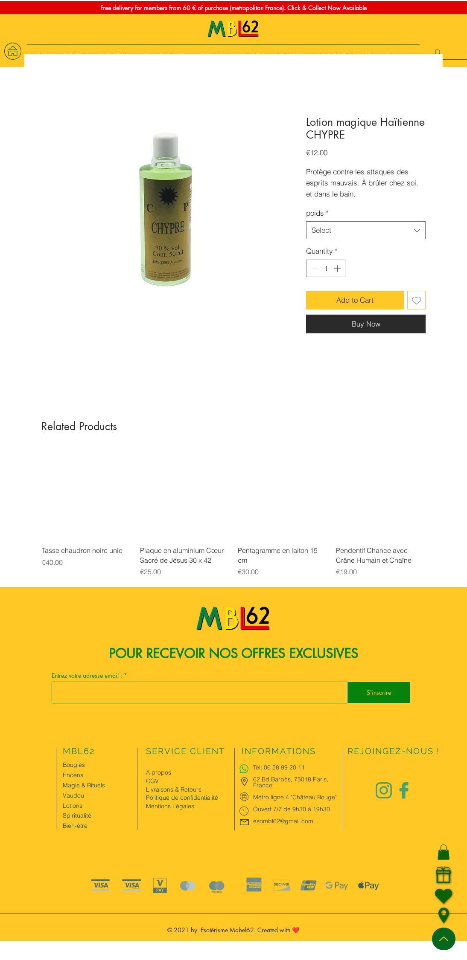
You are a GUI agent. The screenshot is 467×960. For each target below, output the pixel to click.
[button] (443, 852)
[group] (233, 518)
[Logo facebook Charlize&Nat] (404, 790)
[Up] (443, 939)
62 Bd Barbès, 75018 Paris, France (290, 782)
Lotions (72, 806)
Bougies (74, 765)
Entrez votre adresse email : (88, 676)
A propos (158, 772)
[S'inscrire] (378, 692)
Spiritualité (77, 815)
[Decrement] (313, 268)
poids (317, 212)
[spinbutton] (326, 268)
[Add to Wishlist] (416, 300)
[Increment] (338, 268)
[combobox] (366, 230)
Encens (73, 775)
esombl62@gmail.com (283, 821)
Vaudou (73, 795)
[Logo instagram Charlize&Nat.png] (384, 790)
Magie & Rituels (84, 785)
